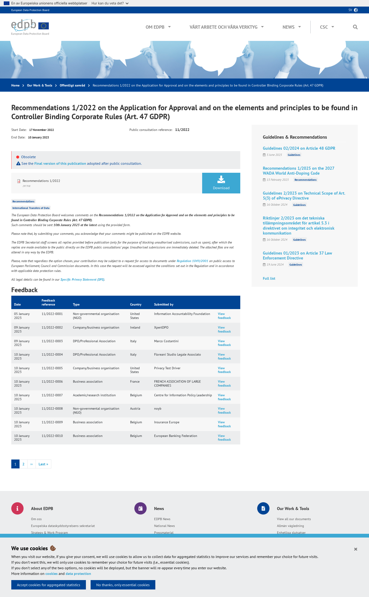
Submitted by (163, 304)
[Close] (356, 549)
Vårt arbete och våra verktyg (223, 27)
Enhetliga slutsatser (291, 532)
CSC (324, 27)
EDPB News (162, 519)
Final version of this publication (60, 163)
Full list (269, 278)
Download (221, 183)
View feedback (224, 316)
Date (17, 304)
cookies (51, 573)
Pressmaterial (163, 532)
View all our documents (294, 519)
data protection (78, 573)
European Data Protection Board (30, 10)
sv (350, 10)
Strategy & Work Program (49, 532)
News (289, 27)
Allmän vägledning (290, 526)
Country (135, 304)
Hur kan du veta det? (110, 3)
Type (76, 304)
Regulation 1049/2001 (192, 261)
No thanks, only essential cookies (123, 584)
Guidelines (294, 155)
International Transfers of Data (30, 208)
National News (164, 526)
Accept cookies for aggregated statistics (48, 584)
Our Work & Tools (39, 85)
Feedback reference (48, 302)
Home (15, 85)
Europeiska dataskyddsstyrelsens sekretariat (63, 526)
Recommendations (23, 201)
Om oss (36, 519)
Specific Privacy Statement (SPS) (82, 279)
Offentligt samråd (72, 85)
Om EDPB (155, 27)
